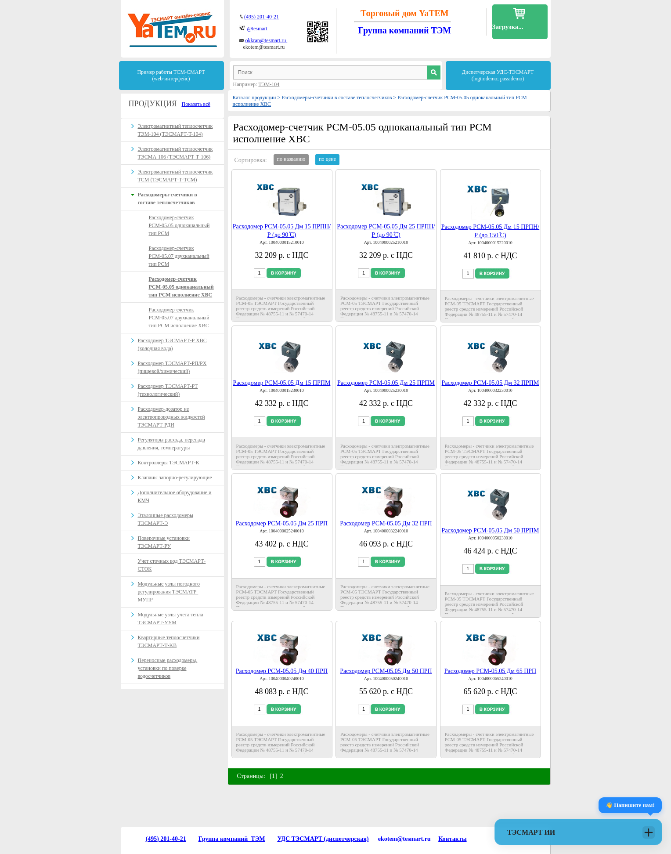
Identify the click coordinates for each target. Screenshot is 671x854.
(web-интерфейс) (171, 79)
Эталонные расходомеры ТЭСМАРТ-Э (166, 519)
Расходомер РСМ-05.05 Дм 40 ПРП (282, 671)
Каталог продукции (254, 97)
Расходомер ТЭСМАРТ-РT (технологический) (168, 390)
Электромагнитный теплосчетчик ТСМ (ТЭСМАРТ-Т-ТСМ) (175, 176)
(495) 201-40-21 (261, 17)
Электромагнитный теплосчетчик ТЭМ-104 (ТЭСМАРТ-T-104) (175, 130)
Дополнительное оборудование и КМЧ (175, 496)
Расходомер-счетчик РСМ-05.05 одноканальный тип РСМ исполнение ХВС (181, 287)
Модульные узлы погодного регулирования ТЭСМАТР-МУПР (169, 592)
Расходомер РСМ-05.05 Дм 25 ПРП (282, 523)
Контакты (452, 839)
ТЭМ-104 (268, 84)
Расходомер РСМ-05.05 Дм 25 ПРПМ (386, 383)
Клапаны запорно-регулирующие (175, 477)
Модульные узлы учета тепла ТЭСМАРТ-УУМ (170, 619)
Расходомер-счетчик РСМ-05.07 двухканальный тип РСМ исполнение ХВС (179, 318)
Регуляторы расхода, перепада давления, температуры (171, 444)
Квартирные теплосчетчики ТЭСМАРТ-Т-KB (169, 641)
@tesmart (257, 28)
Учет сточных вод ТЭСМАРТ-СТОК (172, 565)
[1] (273, 776)
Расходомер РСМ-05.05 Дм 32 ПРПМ (490, 383)
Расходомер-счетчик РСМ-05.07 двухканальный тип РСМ (179, 256)
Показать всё (196, 104)
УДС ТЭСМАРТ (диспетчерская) (322, 839)
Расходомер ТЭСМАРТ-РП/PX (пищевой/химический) (172, 367)
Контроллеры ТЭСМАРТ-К (168, 463)
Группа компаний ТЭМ (231, 839)
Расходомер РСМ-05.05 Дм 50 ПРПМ (490, 530)
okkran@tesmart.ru (266, 40)
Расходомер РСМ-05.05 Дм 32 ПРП (386, 523)
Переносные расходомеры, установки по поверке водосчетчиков (168, 668)
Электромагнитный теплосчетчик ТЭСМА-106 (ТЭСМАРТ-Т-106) (175, 153)
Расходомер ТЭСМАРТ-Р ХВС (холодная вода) (172, 344)
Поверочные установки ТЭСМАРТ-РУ (164, 542)
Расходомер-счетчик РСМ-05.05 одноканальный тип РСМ (179, 225)
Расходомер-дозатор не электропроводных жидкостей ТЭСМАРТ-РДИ (171, 417)
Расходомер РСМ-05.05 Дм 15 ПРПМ (282, 383)
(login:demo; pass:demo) (498, 79)
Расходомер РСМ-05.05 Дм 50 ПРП (386, 671)
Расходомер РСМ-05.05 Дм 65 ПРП (490, 671)
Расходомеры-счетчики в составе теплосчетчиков (336, 97)
